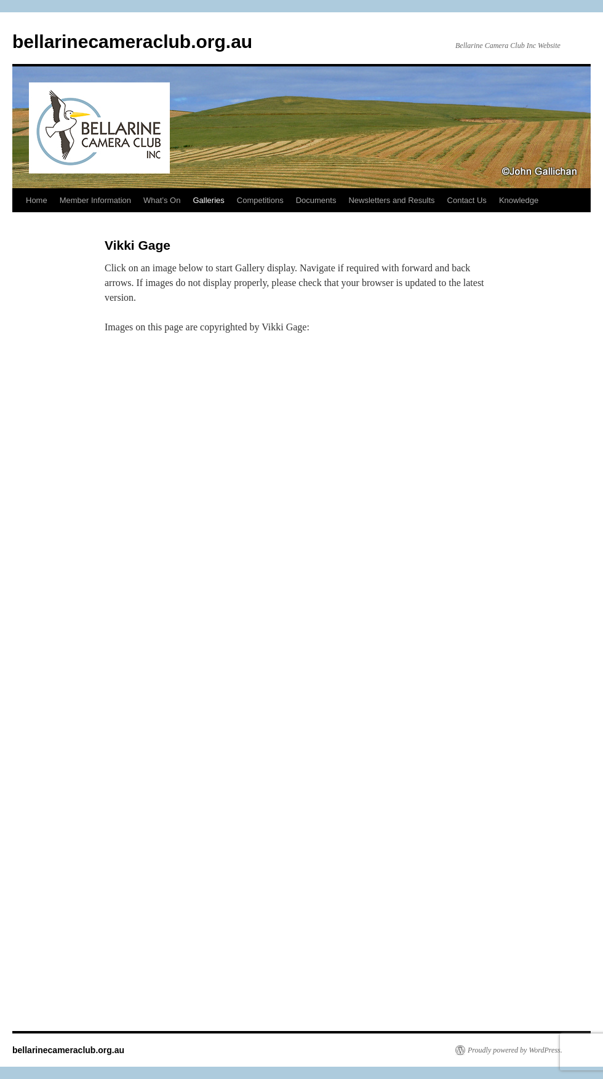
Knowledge (518, 200)
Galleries (208, 200)
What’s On (161, 200)
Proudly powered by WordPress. (515, 1050)
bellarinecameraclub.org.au (132, 41)
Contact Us (467, 200)
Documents (316, 200)
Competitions (260, 200)
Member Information (95, 200)
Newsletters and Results (391, 200)
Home (36, 200)
